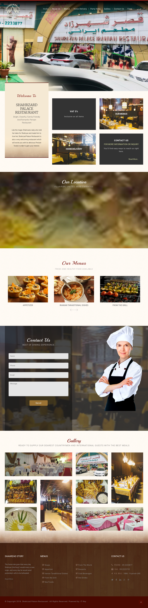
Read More (9, 579)
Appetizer (49, 569)
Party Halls (95, 8)
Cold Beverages (85, 573)
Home (46, 8)
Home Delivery (80, 8)
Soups (47, 565)
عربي (139, 8)
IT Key (83, 601)
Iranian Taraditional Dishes (56, 573)
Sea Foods (49, 582)
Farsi (129, 8)
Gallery (107, 8)
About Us (56, 8)
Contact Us (119, 8)
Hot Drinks (82, 578)
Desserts (82, 569)
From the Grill (51, 578)
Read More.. (133, 159)
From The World (85, 565)
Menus (67, 8)
